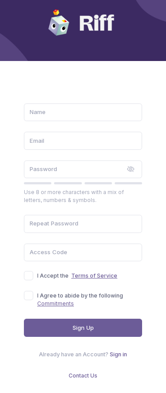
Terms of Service (94, 275)
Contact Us (83, 375)
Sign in (118, 354)
